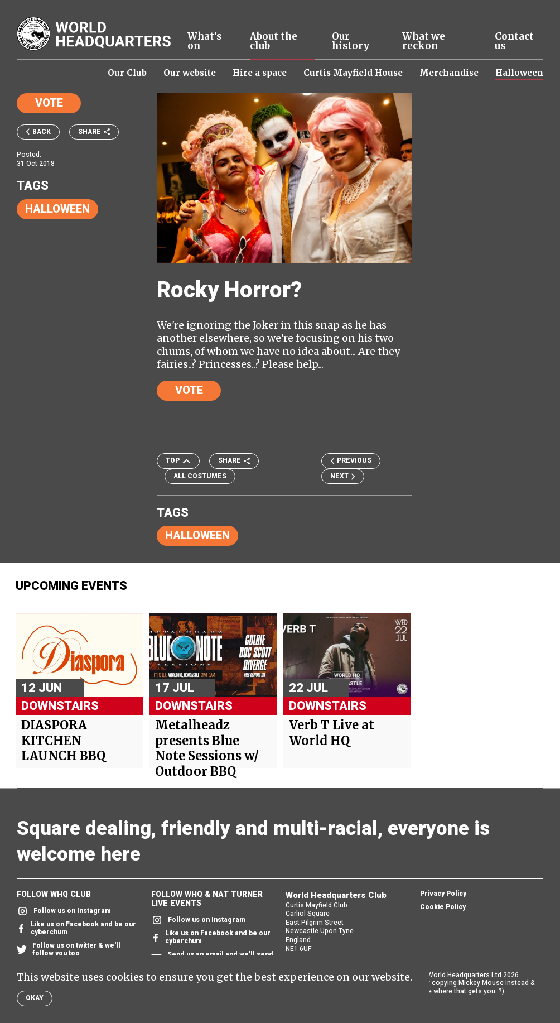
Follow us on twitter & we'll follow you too (68, 950)
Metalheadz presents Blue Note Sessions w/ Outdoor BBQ (207, 748)
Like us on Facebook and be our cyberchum (76, 928)
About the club (273, 41)
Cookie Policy (443, 907)
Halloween (519, 73)
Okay (35, 998)
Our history (350, 41)
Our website (189, 73)
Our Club (127, 73)
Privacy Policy (443, 894)
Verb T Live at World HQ (331, 733)
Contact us (514, 41)
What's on (204, 41)
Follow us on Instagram (64, 911)
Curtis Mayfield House (353, 73)
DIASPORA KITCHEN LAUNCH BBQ (63, 740)
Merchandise (449, 73)
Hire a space (260, 73)
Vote (49, 103)
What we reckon (423, 41)
